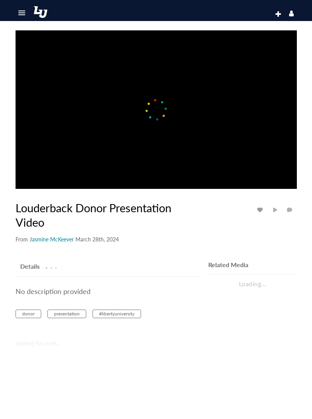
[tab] (30, 266)
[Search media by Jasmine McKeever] (52, 239)
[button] (22, 12)
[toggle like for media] (261, 210)
